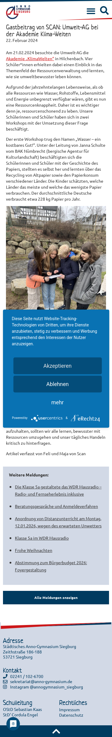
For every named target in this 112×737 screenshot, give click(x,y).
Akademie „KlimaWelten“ (30, 58)
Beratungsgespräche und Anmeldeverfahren (56, 506)
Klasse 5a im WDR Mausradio (42, 538)
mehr (57, 402)
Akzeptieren (57, 365)
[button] (91, 11)
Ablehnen (57, 384)
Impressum (69, 709)
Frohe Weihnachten (33, 550)
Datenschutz (71, 715)
